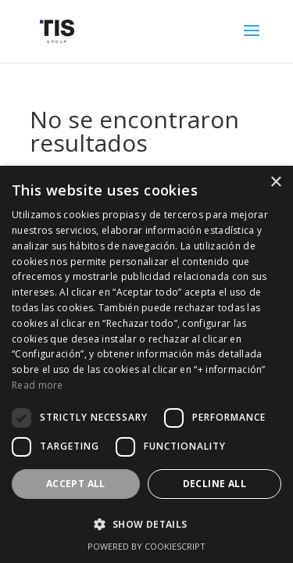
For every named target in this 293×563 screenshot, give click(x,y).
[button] (146, 524)
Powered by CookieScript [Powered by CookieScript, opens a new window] (146, 546)
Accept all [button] (75, 483)
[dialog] (146, 364)
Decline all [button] (214, 483)
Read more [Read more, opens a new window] (37, 385)
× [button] (275, 182)
